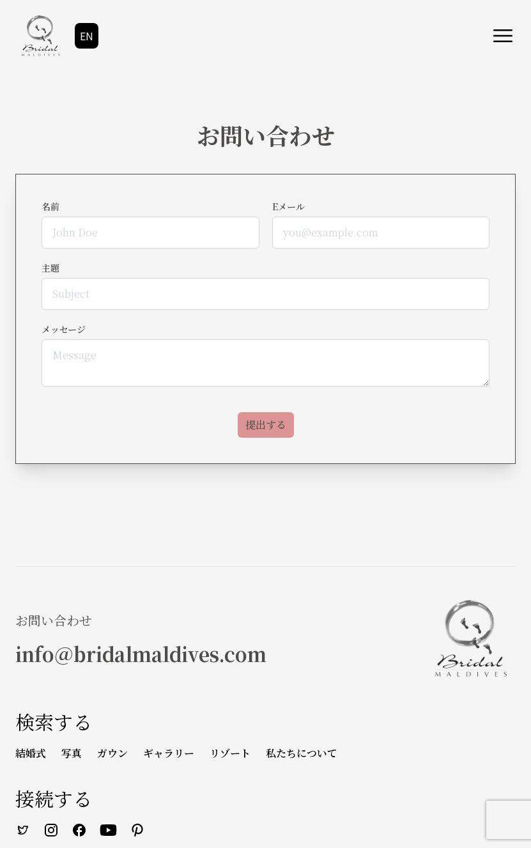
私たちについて (301, 753)
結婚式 (30, 753)
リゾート (230, 753)
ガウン (112, 753)
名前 (50, 206)
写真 (71, 753)
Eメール (288, 206)
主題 (50, 267)
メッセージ (64, 329)
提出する (265, 424)
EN (86, 35)
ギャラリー (168, 753)
